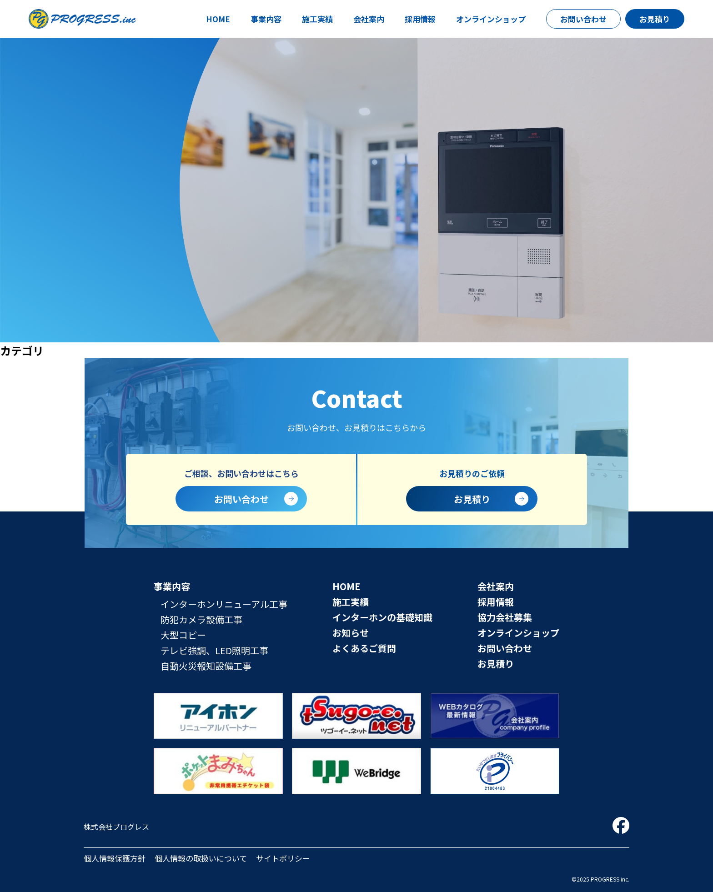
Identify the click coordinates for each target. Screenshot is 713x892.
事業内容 (266, 19)
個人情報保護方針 (115, 858)
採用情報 (420, 19)
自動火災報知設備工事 (206, 665)
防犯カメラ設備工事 (201, 619)
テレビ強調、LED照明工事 (214, 650)
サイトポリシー (283, 858)
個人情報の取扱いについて (201, 858)
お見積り (654, 19)
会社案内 (368, 19)
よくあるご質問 (364, 648)
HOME (218, 19)
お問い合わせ (583, 19)
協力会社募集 (504, 617)
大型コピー (183, 634)
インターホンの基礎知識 (382, 617)
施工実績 (317, 19)
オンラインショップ (491, 19)
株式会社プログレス (116, 826)
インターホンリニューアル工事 (224, 604)
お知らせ (350, 632)
